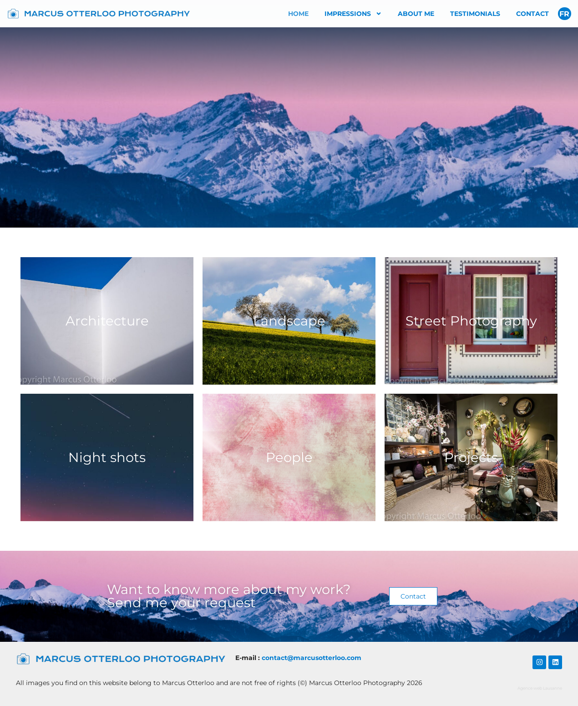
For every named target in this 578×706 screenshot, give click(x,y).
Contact (532, 14)
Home (298, 14)
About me (416, 14)
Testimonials (475, 14)
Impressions (353, 13)
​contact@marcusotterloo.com (311, 658)
